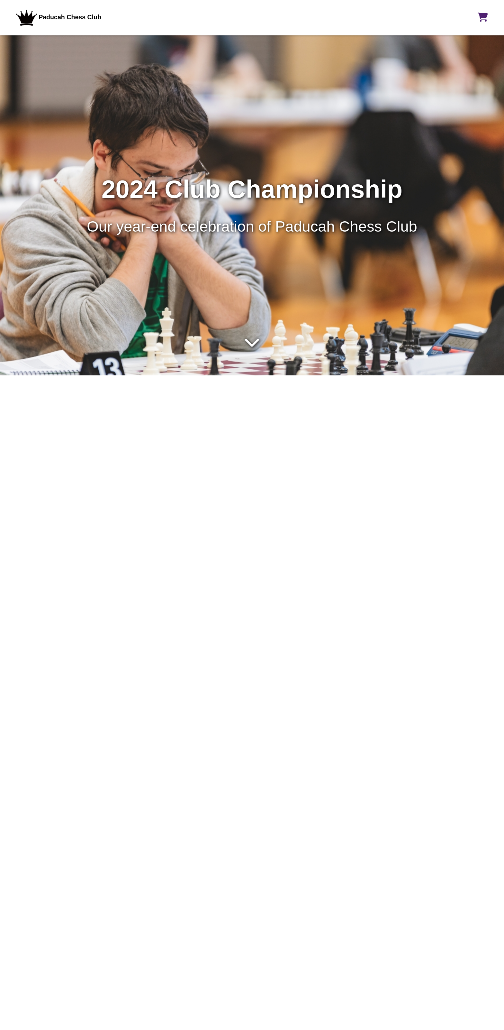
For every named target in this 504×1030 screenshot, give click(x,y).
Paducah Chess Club (58, 17)
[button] (483, 17)
